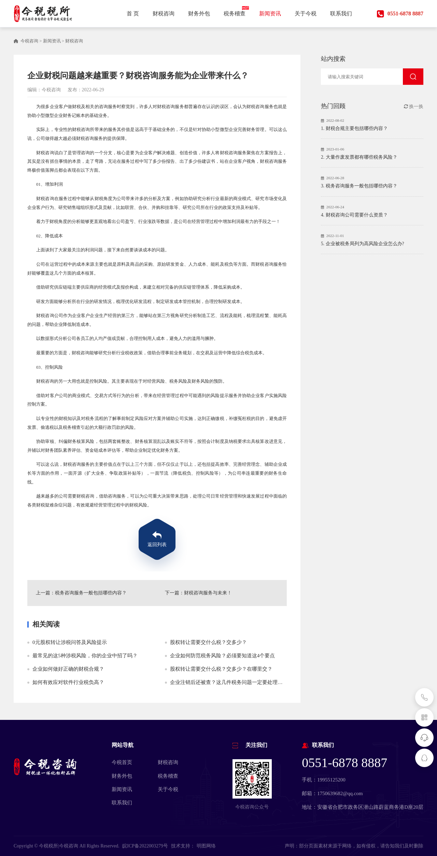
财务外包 (122, 776)
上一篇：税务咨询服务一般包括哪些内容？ (81, 592)
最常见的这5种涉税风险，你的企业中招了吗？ (85, 655)
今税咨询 (29, 41)
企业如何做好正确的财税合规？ (68, 669)
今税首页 (122, 762)
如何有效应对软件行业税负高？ (68, 682)
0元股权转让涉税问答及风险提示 (69, 642)
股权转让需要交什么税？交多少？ (208, 642)
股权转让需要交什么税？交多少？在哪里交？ (221, 669)
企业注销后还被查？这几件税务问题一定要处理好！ (229, 682)
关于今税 (168, 789)
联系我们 (122, 802)
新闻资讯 (52, 41)
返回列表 (157, 544)
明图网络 (206, 845)
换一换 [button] (414, 106)
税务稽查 (168, 776)
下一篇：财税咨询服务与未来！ (198, 592)
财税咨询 (74, 41)
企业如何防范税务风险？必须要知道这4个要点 (222, 655)
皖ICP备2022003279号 (145, 845)
